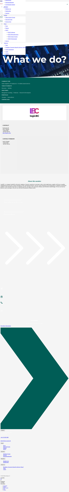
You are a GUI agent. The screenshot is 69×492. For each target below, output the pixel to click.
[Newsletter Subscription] (34, 379)
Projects (5, 455)
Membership (6, 462)
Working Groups (6, 454)
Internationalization (7, 456)
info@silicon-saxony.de (6, 440)
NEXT (4, 449)
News (4, 445)
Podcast (5, 448)
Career (4, 469)
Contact (4, 489)
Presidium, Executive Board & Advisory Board (13, 467)
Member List (6, 461)
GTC (4, 488)
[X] (1, 479)
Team (4, 468)
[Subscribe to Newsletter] (34, 311)
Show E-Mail (5, 130)
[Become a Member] (34, 288)
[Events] (34, 297)
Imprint (4, 486)
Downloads (5, 485)
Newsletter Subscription (6, 325)
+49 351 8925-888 (4, 437)
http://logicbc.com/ (7, 133)
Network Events (6, 446)
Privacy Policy (5, 487)
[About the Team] (34, 303)
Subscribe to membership (9, 214)
